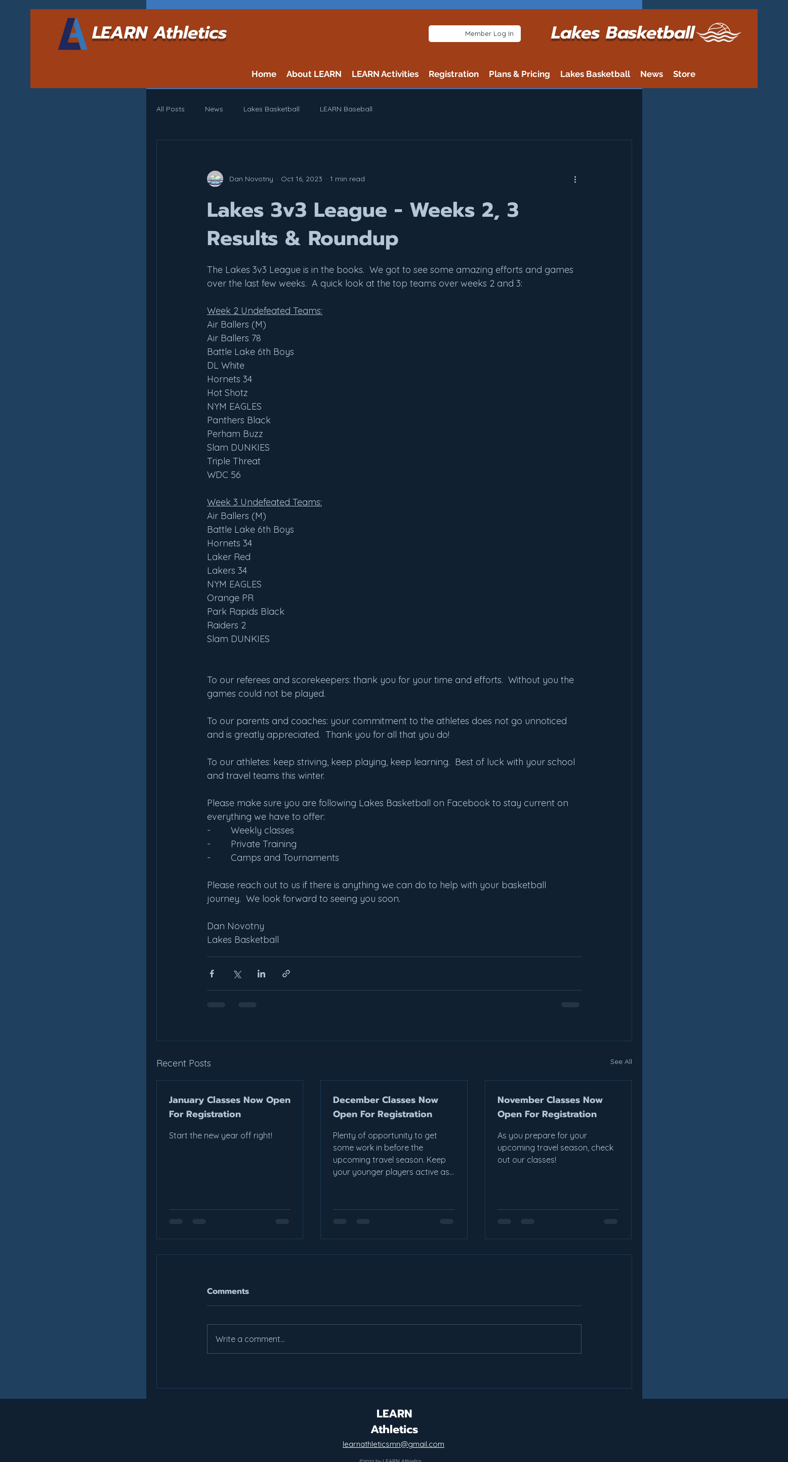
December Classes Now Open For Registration (385, 1107)
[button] (314, 74)
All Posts (170, 108)
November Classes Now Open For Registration (550, 1107)
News (214, 108)
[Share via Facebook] (212, 973)
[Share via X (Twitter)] (236, 973)
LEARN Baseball (346, 108)
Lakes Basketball (271, 108)
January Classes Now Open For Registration (230, 1107)
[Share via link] (286, 973)
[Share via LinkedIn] (261, 973)
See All (621, 1061)
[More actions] (575, 179)
